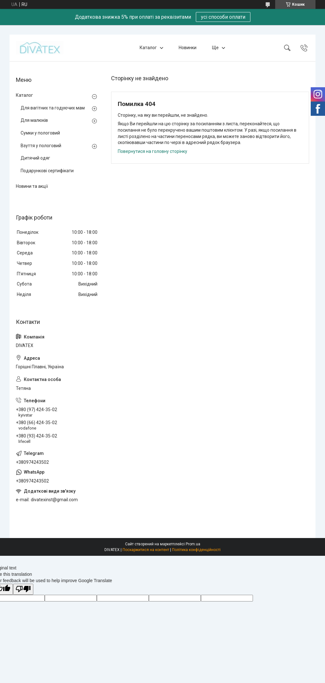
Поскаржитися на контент (146, 550)
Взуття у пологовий (41, 145)
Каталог (148, 47)
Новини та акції (32, 186)
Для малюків (34, 120)
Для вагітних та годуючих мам (53, 107)
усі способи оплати (223, 17)
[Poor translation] (23, 589)
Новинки (187, 47)
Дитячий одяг (35, 158)
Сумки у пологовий (40, 132)
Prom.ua (193, 544)
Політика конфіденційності (196, 550)
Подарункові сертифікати (47, 170)
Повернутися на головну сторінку (152, 151)
